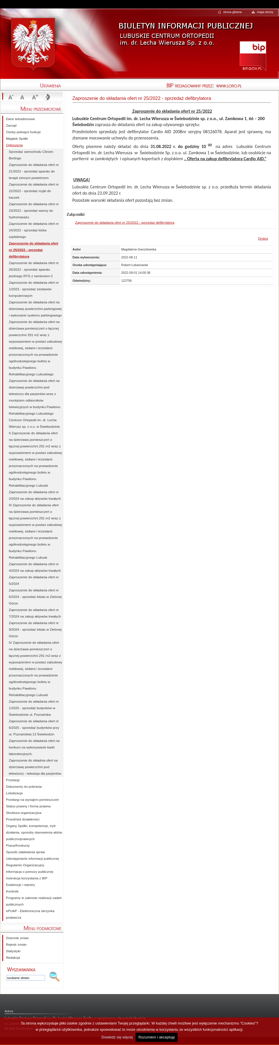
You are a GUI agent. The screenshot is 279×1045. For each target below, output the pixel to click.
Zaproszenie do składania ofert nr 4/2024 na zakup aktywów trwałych (35, 567)
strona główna (232, 12)
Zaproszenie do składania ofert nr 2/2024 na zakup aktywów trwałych (35, 495)
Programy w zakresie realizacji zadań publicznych (33, 901)
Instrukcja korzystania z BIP (26, 878)
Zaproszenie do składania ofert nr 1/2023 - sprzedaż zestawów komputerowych (34, 289)
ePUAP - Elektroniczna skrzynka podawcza (30, 914)
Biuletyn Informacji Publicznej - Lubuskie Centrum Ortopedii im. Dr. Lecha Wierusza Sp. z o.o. (185, 29)
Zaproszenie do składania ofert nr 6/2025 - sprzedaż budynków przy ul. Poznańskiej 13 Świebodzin (34, 727)
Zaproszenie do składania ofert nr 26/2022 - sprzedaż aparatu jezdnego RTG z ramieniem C (34, 269)
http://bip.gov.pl (252, 55)
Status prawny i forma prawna (28, 806)
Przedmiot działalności (23, 819)
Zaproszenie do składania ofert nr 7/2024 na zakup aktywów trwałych (35, 613)
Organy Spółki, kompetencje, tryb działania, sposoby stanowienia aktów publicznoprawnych (34, 832)
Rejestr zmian (16, 945)
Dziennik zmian (17, 938)
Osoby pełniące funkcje (23, 132)
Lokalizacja (14, 793)
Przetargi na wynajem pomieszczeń (32, 800)
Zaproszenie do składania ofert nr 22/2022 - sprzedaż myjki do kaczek (34, 190)
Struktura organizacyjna (23, 813)
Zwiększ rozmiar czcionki (34, 97)
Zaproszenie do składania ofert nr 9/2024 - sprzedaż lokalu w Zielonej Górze (35, 629)
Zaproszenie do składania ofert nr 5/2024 (34, 580)
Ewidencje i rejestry (20, 885)
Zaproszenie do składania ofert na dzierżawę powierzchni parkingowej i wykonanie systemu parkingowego (35, 308)
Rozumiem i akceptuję (156, 1037)
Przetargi (12, 780)
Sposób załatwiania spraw (25, 852)
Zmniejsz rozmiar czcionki (10, 97)
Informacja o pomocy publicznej (29, 872)
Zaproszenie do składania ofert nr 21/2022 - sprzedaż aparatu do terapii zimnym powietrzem (34, 171)
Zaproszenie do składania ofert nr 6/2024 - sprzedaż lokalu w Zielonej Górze (35, 596)
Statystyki (13, 951)
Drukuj (263, 238)
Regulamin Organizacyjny (25, 865)
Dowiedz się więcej (117, 1037)
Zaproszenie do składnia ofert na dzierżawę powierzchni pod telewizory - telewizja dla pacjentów (35, 766)
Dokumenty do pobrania (24, 787)
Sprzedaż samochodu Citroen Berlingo (31, 155)
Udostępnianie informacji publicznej (32, 859)
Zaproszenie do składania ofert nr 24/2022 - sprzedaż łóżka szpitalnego (34, 230)
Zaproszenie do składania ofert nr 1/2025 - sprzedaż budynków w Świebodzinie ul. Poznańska (34, 708)
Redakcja (13, 958)
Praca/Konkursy (18, 845)
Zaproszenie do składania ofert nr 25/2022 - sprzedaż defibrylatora (124, 223)
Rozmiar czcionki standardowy (22, 97)
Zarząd (11, 125)
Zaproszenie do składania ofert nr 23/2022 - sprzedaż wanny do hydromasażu (34, 210)
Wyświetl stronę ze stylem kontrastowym (46, 97)
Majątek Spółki (17, 139)
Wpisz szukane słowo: (21, 969)
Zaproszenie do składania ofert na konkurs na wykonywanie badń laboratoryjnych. (34, 747)
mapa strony (265, 12)
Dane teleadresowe (20, 119)
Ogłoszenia (14, 145)
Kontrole (12, 891)
